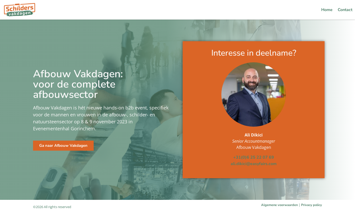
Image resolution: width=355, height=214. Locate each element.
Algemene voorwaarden (279, 205)
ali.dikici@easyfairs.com (254, 164)
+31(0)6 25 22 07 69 (253, 157)
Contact (345, 10)
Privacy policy (311, 205)
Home (327, 10)
